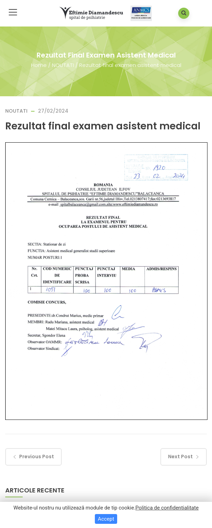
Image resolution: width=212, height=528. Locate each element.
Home (39, 64)
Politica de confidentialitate (166, 508)
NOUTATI (63, 64)
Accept (106, 519)
